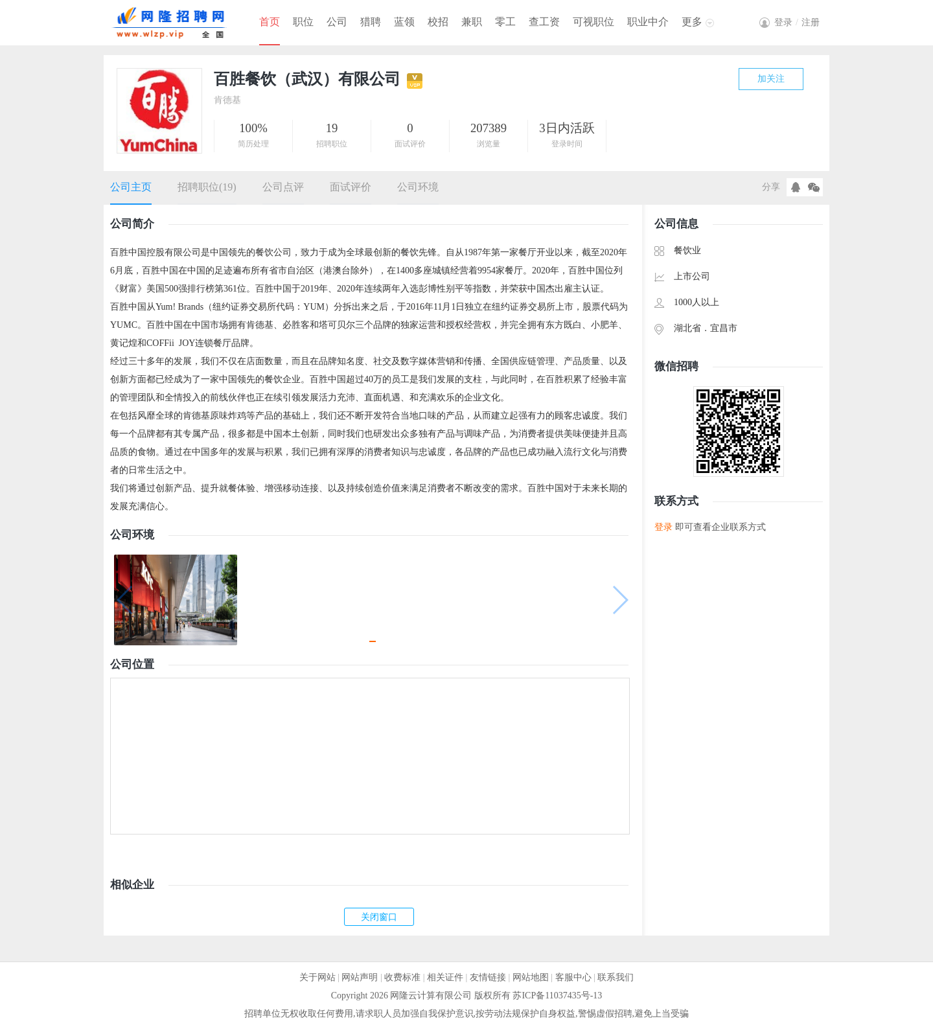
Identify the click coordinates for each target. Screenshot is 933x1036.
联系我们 (615, 977)
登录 (663, 527)
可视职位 (593, 21)
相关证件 (445, 977)
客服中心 (573, 977)
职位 (303, 21)
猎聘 (370, 21)
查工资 (544, 21)
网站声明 (359, 977)
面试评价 (350, 186)
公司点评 (283, 186)
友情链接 (488, 977)
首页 (269, 21)
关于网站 (317, 977)
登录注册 (797, 22)
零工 (505, 21)
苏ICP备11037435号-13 (557, 995)
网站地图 (531, 977)
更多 (692, 21)
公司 (337, 21)
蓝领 (404, 21)
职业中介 (648, 21)
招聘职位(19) (207, 186)
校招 (438, 21)
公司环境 (418, 186)
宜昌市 (723, 328)
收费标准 (402, 977)
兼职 (471, 21)
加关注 (771, 79)
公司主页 (131, 186)
